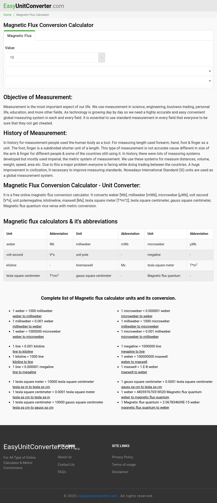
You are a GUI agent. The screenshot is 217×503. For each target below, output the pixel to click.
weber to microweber (28, 337)
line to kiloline (23, 351)
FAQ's (62, 472)
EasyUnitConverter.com (41, 447)
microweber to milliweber (140, 337)
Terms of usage (124, 465)
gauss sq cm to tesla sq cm (141, 387)
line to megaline (24, 372)
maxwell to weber (134, 372)
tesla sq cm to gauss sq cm (33, 407)
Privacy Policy (122, 457)
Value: (10, 48)
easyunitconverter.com (97, 496)
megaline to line (133, 351)
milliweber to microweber (140, 326)
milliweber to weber (27, 326)
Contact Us (66, 465)
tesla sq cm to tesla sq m (31, 397)
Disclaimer (120, 472)
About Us (65, 457)
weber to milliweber (27, 316)
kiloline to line (23, 362)
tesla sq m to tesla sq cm (31, 387)
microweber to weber (136, 316)
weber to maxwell (134, 362)
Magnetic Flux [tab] (19, 36)
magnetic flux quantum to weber (145, 407)
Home (7, 14)
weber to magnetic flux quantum (145, 397)
